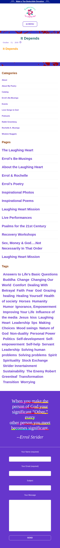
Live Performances (17, 217)
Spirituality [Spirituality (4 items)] (11, 360)
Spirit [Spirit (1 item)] (52, 355)
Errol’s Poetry (13, 184)
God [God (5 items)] (38, 290)
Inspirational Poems (18, 201)
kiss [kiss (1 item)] (33, 317)
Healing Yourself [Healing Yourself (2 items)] (29, 296)
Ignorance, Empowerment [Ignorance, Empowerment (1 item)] (35, 306)
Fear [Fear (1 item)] (29, 290)
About (4, 80)
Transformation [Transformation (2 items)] (31, 376)
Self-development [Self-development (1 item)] (30, 339)
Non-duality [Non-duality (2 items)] (19, 333)
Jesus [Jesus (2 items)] (24, 317)
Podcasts (6, 116)
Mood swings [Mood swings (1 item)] (27, 328)
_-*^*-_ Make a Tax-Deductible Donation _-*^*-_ (30, 1)
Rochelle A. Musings (11, 128)
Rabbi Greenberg (9, 122)
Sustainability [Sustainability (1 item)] (14, 371)
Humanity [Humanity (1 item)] (39, 301)
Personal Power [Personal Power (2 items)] (42, 333)
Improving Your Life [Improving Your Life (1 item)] (18, 312)
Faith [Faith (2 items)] (21, 290)
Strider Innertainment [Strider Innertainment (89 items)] (20, 366)
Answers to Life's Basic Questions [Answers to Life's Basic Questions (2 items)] (30, 274)
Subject (30, 481)
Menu (30, 24)
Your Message (30, 495)
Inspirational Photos (18, 192)
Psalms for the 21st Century (24, 226)
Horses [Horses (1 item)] (24, 301)
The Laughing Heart (17, 150)
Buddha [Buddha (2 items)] (9, 280)
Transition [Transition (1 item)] (11, 382)
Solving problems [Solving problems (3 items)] (32, 355)
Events (5, 104)
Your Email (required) (30, 466)
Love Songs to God (10, 110)
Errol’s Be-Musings (17, 158)
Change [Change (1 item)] (23, 280)
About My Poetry (9, 86)
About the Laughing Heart (22, 167)
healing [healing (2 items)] (9, 296)
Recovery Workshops (19, 234)
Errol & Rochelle (15, 175)
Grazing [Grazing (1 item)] (49, 290)
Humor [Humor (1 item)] (8, 306)
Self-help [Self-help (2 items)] (33, 344)
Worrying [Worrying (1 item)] (28, 382)
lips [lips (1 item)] (34, 323)
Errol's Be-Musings (10, 98)
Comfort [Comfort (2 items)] (19, 285)
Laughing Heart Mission (21, 209)
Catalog (5, 92)
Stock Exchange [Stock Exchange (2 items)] (35, 360)
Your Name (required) (30, 452)
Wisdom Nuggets (9, 134)
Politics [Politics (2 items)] (9, 339)
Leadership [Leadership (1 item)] (21, 323)
